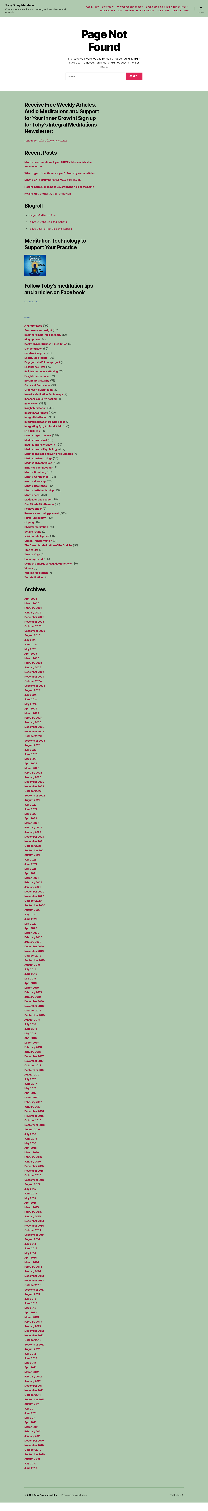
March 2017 (32, 1106)
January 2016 (33, 1170)
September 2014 (35, 1243)
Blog (186, 10)
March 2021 (32, 886)
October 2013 (33, 1293)
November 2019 (35, 959)
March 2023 (32, 776)
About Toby (92, 6)
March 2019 (32, 996)
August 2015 (33, 1193)
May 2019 (30, 987)
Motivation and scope (38, 508)
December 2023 (35, 735)
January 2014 (33, 1279)
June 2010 (31, 1476)
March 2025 (32, 666)
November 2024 (35, 685)
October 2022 (33, 799)
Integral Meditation (37, 425)
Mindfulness (32, 503)
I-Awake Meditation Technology (45, 402)
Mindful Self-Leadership (40, 499)
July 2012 (30, 1362)
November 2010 (35, 1453)
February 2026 (34, 616)
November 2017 (35, 1069)
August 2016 (33, 1138)
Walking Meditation (37, 581)
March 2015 (32, 1215)
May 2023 (31, 767)
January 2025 (33, 676)
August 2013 (33, 1302)
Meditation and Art (36, 448)
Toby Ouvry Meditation (21, 5)
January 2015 (33, 1225)
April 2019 (31, 991)
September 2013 (35, 1298)
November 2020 (35, 904)
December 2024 (35, 680)
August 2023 (33, 753)
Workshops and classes (130, 6)
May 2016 (30, 1151)
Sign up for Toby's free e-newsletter (47, 141)
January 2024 (33, 730)
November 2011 (34, 1398)
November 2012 (35, 1343)
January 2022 (33, 840)
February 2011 (33, 1440)
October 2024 (33, 689)
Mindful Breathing (36, 480)
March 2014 (32, 1270)
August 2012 (33, 1357)
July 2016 (31, 1142)
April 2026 (31, 607)
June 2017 (31, 1092)
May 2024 (31, 712)
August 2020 (33, 918)
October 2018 (33, 1019)
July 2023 (31, 758)
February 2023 (34, 781)
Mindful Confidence (37, 485)
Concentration (33, 357)
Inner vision (32, 412)
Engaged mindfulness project (44, 371)
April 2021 (31, 881)
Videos (29, 576)
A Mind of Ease (34, 334)
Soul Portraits (33, 540)
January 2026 (33, 621)
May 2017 (30, 1096)
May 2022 (31, 822)
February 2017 (34, 1110)
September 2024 (35, 694)
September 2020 (35, 913)
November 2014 (35, 1234)
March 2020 (32, 941)
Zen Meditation (34, 585)
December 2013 (35, 1284)
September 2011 (35, 1408)
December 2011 (34, 1394)
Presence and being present (42, 521)
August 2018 (33, 1028)
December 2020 (35, 900)
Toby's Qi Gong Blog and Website (49, 230)
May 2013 (30, 1316)
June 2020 (31, 927)
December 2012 (35, 1339)
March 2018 (32, 1051)
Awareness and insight (39, 338)
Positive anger (34, 517)
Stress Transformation (39, 549)
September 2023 (35, 749)
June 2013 (31, 1312)
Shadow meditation (37, 535)
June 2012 (31, 1366)
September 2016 (35, 1133)
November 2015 (35, 1179)
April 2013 (31, 1321)
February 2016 (34, 1165)
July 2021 (30, 868)
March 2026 (32, 611)
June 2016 (31, 1147)
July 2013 (30, 1307)
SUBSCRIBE (163, 10)
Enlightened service (37, 384)
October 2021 (33, 854)
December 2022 (35, 790)
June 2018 (31, 1037)
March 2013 (32, 1325)
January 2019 (33, 1005)
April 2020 (31, 936)
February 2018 (34, 1055)
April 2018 (31, 1046)
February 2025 (34, 671)
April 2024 (31, 717)
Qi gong (29, 531)
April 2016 (31, 1156)
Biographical (32, 348)
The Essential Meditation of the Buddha (50, 554)
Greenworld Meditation (39, 398)
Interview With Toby (111, 10)
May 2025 (31, 657)
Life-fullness (32, 439)
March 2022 (32, 831)
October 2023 (33, 744)
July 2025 (31, 648)
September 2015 (35, 1188)
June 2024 (31, 708)
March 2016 (32, 1160)
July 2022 (31, 813)
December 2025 (35, 625)
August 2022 (33, 808)
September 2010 (35, 1462)
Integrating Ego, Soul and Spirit (45, 435)
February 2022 (34, 836)
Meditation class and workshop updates (51, 462)
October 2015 (33, 1183)
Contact (176, 10)
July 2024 (31, 703)
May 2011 (30, 1426)
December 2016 (35, 1119)
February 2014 (34, 1275)
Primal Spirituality (36, 526)
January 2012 (33, 1389)
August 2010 (33, 1467)
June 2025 (31, 653)
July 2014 (31, 1252)
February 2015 (34, 1220)
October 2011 (33, 1403)
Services (106, 6)
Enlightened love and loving (42, 380)
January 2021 (33, 895)
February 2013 (34, 1330)
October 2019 (33, 964)
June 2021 (31, 872)
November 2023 (35, 740)
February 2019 (34, 1000)
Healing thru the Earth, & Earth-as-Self (49, 202)
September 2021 (35, 859)
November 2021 (35, 849)
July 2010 (31, 1472)
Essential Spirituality (38, 389)
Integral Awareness (37, 421)
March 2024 (32, 721)
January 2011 (33, 1444)
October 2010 (33, 1458)
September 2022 (35, 804)
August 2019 (33, 973)
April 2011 (31, 1430)
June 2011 (31, 1421)
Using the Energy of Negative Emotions (50, 572)
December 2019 (35, 955)
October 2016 (33, 1129)
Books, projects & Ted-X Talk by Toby (166, 6)
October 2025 (33, 634)
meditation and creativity (40, 453)
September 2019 (35, 968)
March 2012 (32, 1380)
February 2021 (34, 891)
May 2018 (30, 1042)
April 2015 (31, 1211)
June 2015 (31, 1202)
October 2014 (33, 1238)
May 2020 (31, 932)
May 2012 (30, 1371)
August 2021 (33, 863)
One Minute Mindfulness (40, 512)
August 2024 (33, 698)
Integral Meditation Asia (43, 223)
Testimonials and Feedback (139, 10)
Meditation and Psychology (42, 457)
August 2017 (33, 1083)
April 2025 (31, 662)
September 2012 (35, 1353)
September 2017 (35, 1078)
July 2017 (30, 1087)
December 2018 (35, 1010)
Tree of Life (32, 558)
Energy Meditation (36, 366)
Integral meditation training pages (47, 430)
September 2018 (35, 1023)
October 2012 (33, 1348)
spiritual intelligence (38, 544)
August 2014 (33, 1247)
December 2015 (35, 1174)
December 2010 (35, 1449)
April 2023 (31, 772)
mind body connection (39, 476)
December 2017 (35, 1064)
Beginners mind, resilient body (44, 343)
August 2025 (33, 644)
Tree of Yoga (32, 563)
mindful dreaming (36, 489)
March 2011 (32, 1435)
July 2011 (30, 1417)
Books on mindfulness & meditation (47, 352)
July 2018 (31, 1032)
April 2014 (31, 1266)
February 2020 (34, 946)
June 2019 (31, 982)
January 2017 (33, 1115)
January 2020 (33, 950)
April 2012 (31, 1376)
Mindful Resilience (36, 494)
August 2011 (32, 1412)
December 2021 (35, 845)
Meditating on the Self (39, 444)
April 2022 (31, 827)
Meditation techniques (39, 471)
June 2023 (31, 763)
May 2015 (30, 1206)
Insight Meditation (36, 416)
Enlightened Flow (35, 375)
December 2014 (35, 1229)
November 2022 (35, 794)
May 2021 (30, 877)
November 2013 (35, 1289)
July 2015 (30, 1197)
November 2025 (35, 630)
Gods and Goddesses (38, 393)
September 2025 (35, 639)
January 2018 (33, 1060)
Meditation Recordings (39, 467)
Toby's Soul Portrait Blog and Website (52, 237)
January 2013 (33, 1334)
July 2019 (31, 977)
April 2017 (31, 1101)
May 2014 (30, 1261)
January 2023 (33, 785)
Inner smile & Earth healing (42, 407)
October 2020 (33, 909)
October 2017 (33, 1074)
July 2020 (31, 923)
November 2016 (35, 1124)
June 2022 (31, 817)
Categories (26, 326)
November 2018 (35, 1014)
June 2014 (31, 1257)
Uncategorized (34, 567)
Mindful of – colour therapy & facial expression (55, 184)
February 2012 (34, 1385)
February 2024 (34, 726)
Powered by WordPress (75, 1503)
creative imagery (35, 361)
